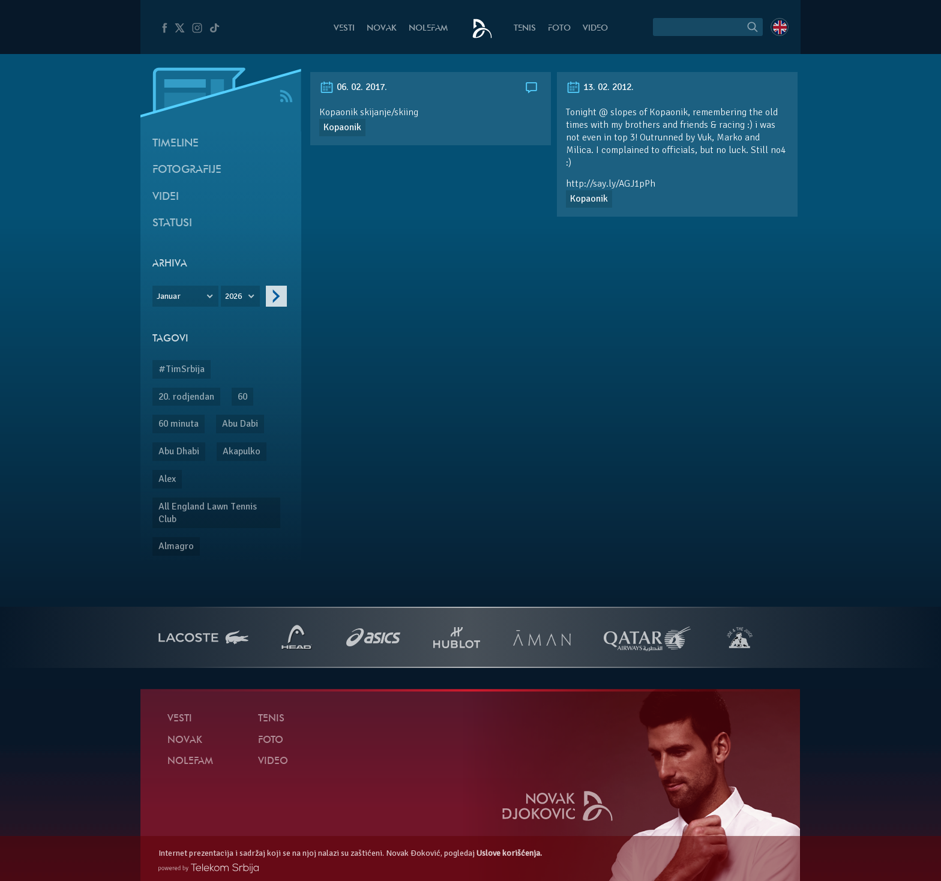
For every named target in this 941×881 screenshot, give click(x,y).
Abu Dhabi (178, 451)
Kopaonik (342, 127)
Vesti (344, 28)
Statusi (172, 223)
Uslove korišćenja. (509, 853)
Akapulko (241, 451)
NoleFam (428, 28)
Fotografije (186, 170)
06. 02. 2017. (353, 87)
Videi (165, 197)
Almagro (176, 546)
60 (242, 397)
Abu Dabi (240, 424)
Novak (382, 28)
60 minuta (178, 424)
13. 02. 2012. (600, 87)
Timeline (175, 143)
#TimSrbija (181, 369)
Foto (559, 28)
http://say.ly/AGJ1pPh (610, 184)
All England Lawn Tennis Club (207, 513)
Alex (167, 479)
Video (595, 28)
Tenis (525, 28)
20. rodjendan (186, 397)
